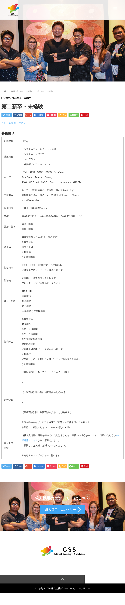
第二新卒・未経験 (21, 98)
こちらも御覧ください (13, 122)
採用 (8, 98)
